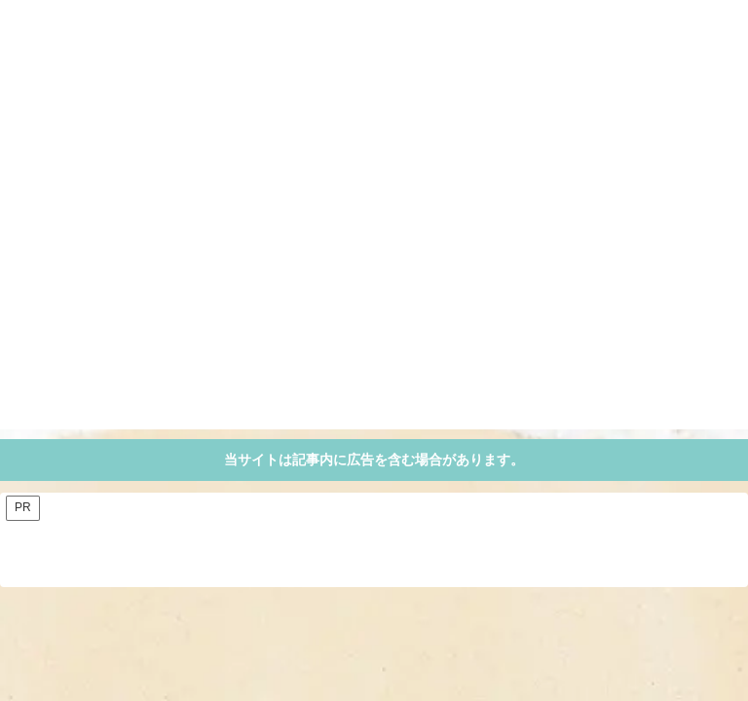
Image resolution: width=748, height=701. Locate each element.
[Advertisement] (374, 293)
